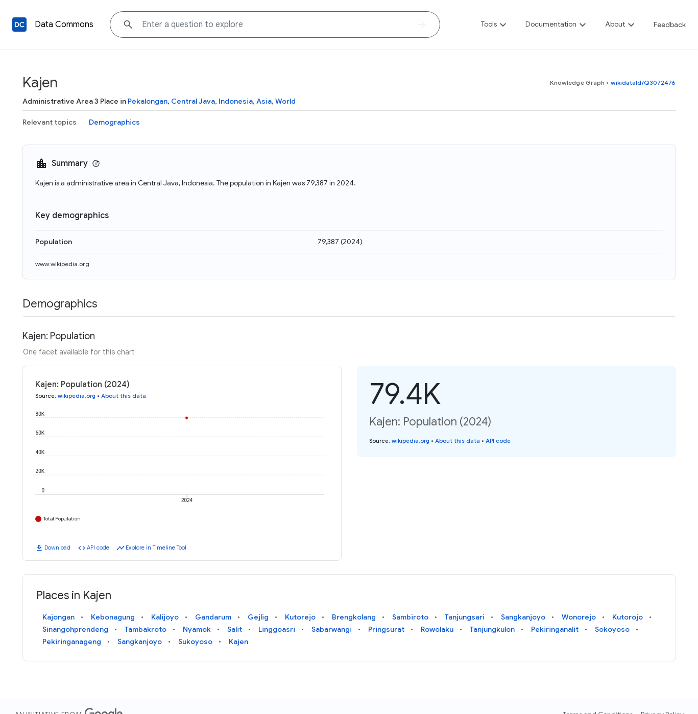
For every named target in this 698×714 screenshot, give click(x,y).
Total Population (62, 518)
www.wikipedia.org (62, 264)
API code (98, 547)
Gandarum (213, 617)
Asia (264, 101)
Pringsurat (386, 629)
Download (57, 547)
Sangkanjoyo (523, 617)
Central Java (193, 101)
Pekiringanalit (555, 629)
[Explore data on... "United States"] (275, 24)
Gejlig (258, 617)
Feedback (670, 24)
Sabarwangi (331, 629)
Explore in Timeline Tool (156, 547)
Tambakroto (145, 629)
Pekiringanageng (71, 641)
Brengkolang (354, 617)
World (285, 101)
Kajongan (58, 617)
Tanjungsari (465, 617)
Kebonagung (113, 617)
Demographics (114, 122)
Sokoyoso (612, 629)
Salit (234, 629)
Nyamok (197, 629)
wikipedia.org (76, 395)
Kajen (238, 641)
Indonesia (236, 101)
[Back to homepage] (19, 24)
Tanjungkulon (492, 629)
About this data (123, 395)
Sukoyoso (195, 641)
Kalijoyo (165, 617)
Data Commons (64, 24)
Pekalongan (147, 101)
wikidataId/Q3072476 (643, 82)
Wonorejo (579, 617)
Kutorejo (300, 617)
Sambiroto (410, 617)
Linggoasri (276, 629)
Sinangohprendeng (75, 629)
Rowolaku (437, 629)
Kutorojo (627, 617)
